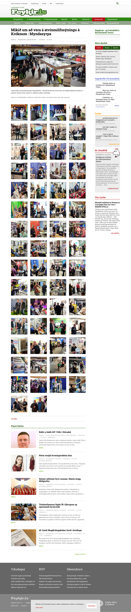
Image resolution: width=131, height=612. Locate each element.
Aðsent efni (29, 23)
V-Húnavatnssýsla (50, 19)
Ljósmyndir (98, 19)
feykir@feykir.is (101, 142)
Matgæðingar (113, 19)
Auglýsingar (35, 3)
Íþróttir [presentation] (115, 79)
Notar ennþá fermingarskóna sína (107, 104)
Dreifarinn (85, 23)
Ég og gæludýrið (113, 23)
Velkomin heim (99, 23)
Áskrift (44, 3)
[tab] (99, 79)
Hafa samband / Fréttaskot (19, 3)
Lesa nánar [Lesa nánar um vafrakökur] (39, 607)
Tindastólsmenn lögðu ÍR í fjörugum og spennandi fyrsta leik (107, 94)
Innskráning (59, 3)
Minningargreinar (45, 23)
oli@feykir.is (51, 437)
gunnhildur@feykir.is (45, 461)
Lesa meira (115, 287)
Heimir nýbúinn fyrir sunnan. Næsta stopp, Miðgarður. (106, 89)
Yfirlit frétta (80, 554)
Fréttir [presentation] (99, 79)
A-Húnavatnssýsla (34, 19)
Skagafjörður (18, 19)
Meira (41, 448)
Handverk (86, 19)
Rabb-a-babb (61, 23)
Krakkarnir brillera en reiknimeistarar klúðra (103, 196)
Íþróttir (74, 19)
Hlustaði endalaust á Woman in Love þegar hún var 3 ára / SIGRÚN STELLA (107, 258)
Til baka (14, 419)
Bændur (17, 23)
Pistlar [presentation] (107, 79)
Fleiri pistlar (114, 181)
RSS (51, 3)
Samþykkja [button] (91, 606)
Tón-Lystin (72, 23)
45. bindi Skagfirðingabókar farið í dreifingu (107, 84)
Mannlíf (64, 19)
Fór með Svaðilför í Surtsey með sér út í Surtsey (106, 100)
